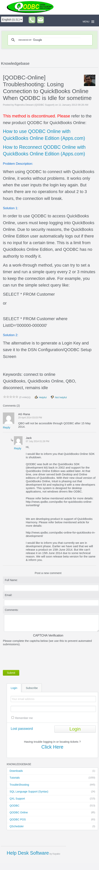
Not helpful (58, 397)
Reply (6, 427)
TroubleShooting (52, 785)
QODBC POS (52, 820)
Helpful (40, 397)
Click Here (52, 747)
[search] (49, 40)
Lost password (22, 729)
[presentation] (32, 657)
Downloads (52, 771)
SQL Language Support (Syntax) (52, 792)
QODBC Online (52, 813)
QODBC (52, 806)
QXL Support (52, 799)
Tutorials (52, 778)
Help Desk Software (28, 853)
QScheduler (52, 826)
